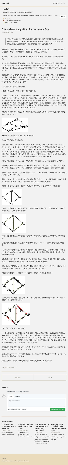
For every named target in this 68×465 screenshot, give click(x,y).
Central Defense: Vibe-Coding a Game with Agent (9, 426)
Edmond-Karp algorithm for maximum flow (25, 29)
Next (50, 378)
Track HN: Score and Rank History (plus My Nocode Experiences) (42, 427)
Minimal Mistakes (25, 461)
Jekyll (18, 461)
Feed (4, 458)
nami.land (5, 3)
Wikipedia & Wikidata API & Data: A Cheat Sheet (25, 426)
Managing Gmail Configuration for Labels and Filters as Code (58, 427)
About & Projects (59, 3)
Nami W (5, 9)
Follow (63, 16)
